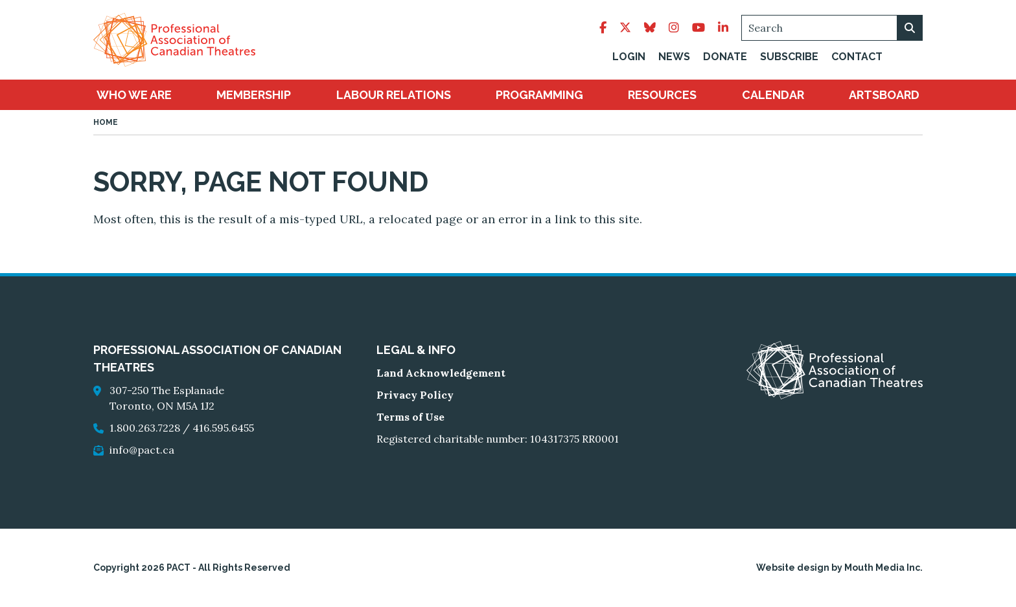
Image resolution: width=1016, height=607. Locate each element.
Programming (539, 95)
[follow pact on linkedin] (723, 27)
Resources (662, 95)
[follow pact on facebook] (602, 27)
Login (628, 56)
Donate (725, 56)
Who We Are (134, 95)
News (674, 56)
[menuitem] (134, 95)
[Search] (832, 28)
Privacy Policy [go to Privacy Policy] (415, 394)
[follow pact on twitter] (625, 27)
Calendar (773, 95)
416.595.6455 (223, 427)
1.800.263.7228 (145, 427)
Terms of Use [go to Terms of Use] (410, 416)
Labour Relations (393, 95)
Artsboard (884, 95)
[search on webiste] (910, 28)
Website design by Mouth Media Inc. (839, 567)
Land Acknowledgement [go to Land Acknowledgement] (440, 372)
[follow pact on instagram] (674, 27)
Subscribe (789, 56)
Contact (857, 56)
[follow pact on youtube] (698, 27)
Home (105, 122)
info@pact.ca (142, 449)
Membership (253, 95)
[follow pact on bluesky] (650, 27)
